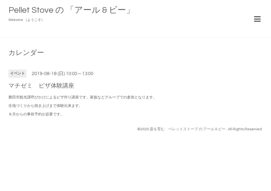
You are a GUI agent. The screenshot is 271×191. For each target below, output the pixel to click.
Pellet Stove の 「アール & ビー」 (71, 10)
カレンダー (26, 52)
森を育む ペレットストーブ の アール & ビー (188, 129)
